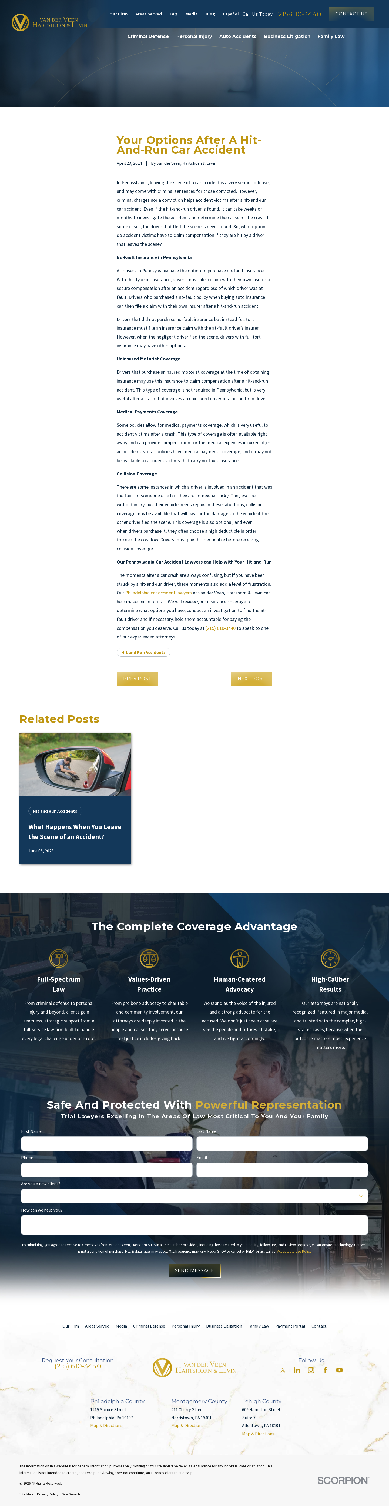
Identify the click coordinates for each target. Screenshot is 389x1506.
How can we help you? (42, 1210)
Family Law (258, 1326)
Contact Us (351, 13)
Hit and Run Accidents (143, 652)
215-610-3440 (299, 14)
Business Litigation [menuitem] (287, 36)
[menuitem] (26, 1494)
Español (231, 13)
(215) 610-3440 (221, 628)
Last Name (206, 1131)
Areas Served (148, 13)
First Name (31, 1131)
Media (192, 13)
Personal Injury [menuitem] (194, 36)
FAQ (173, 13)
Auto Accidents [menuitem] (238, 36)
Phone (27, 1157)
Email (201, 1157)
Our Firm (118, 13)
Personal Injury (186, 1326)
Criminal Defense (149, 1326)
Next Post (252, 678)
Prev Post (137, 678)
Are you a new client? (41, 1183)
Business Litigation (224, 1326)
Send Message (194, 1270)
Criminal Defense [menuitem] (148, 36)
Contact (319, 1326)
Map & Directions (106, 1425)
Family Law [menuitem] (331, 36)
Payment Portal (290, 1326)
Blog (210, 13)
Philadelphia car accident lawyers (158, 593)
